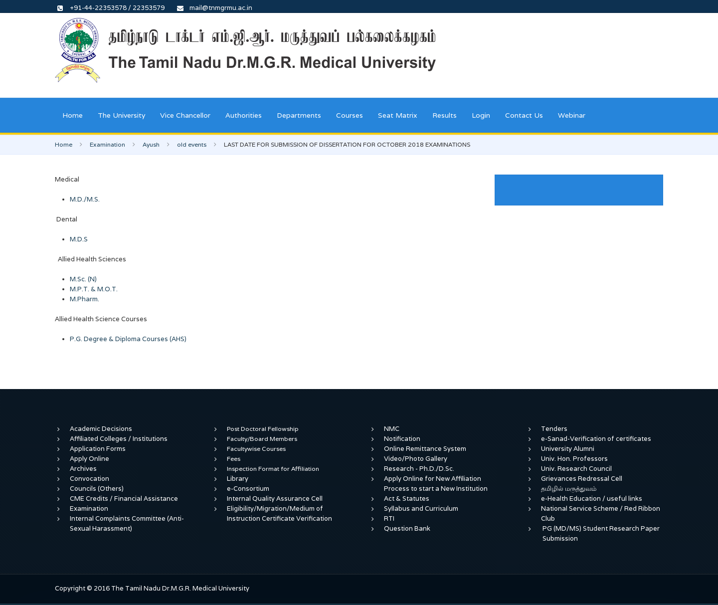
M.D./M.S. (85, 199)
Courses (349, 115)
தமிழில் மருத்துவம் (568, 488)
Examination (107, 144)
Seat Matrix (397, 115)
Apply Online (89, 458)
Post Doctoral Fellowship (263, 428)
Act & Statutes (406, 498)
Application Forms (98, 448)
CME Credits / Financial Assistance (124, 498)
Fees (233, 458)
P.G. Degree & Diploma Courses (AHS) (128, 339)
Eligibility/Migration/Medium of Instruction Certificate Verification (279, 513)
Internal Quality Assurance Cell (275, 498)
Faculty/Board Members (262, 438)
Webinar (571, 115)
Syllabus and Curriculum (421, 508)
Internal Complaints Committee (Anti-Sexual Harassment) (127, 523)
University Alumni (567, 448)
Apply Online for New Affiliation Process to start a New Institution (436, 483)
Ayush (151, 144)
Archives (83, 468)
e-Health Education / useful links (591, 498)
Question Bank (407, 528)
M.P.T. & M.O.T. (94, 289)
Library (237, 478)
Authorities (243, 115)
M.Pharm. (84, 299)
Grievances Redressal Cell (581, 478)
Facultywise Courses (256, 448)
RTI (389, 518)
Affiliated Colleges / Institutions (119, 438)
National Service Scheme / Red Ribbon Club (600, 513)
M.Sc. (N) (83, 279)
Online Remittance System (425, 448)
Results (444, 115)
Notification (402, 438)
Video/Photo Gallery (415, 458)
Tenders (554, 428)
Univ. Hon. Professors (574, 458)
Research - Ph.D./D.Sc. (419, 468)
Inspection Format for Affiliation (273, 468)
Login (481, 115)
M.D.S (79, 239)
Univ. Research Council (576, 468)
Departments (299, 115)
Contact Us (524, 115)
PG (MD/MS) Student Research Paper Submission (601, 533)
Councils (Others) (97, 488)
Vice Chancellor (185, 115)
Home (72, 115)
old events (191, 144)
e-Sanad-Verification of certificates (596, 438)
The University (121, 115)
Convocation (89, 478)
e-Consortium (248, 488)
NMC (391, 428)
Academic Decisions (101, 428)
